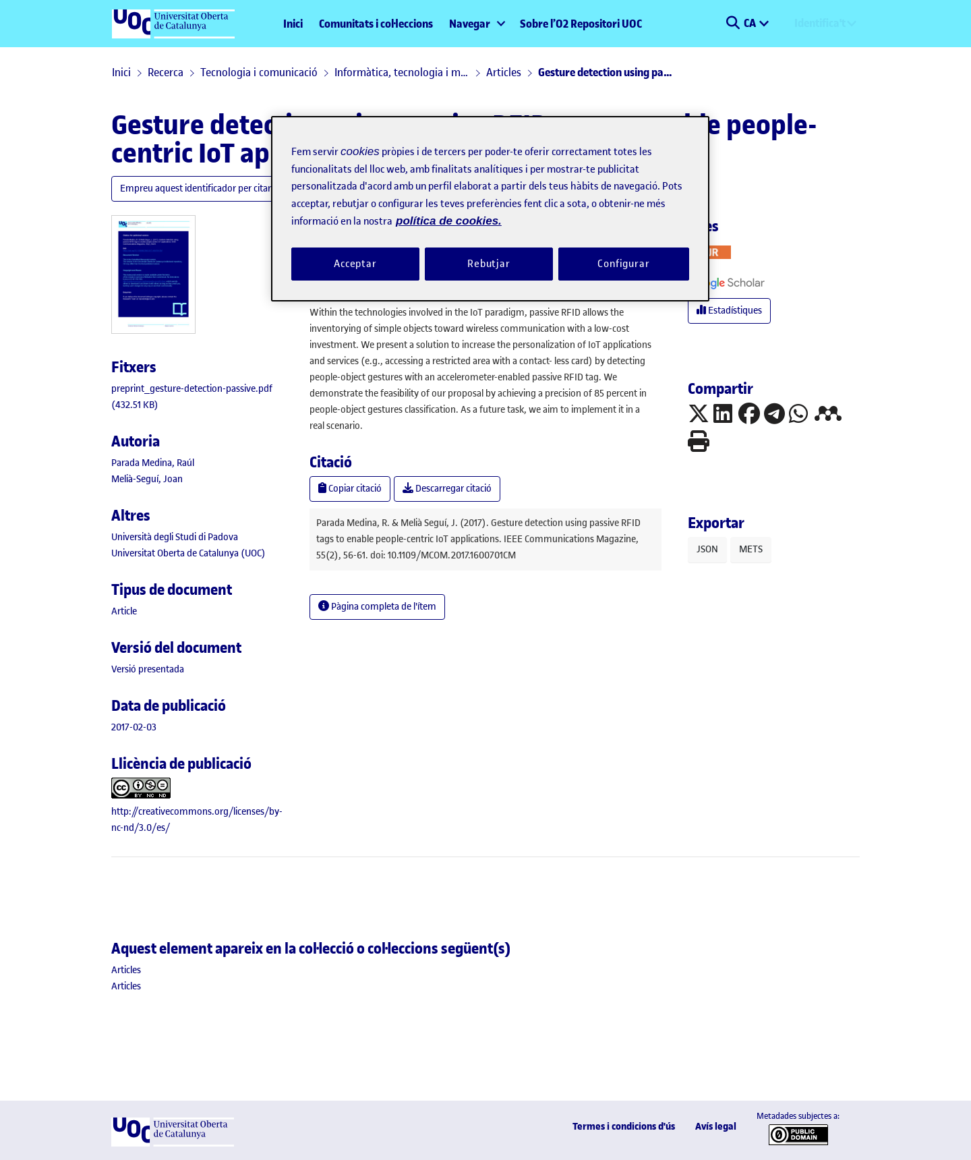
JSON (707, 549)
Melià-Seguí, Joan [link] (147, 479)
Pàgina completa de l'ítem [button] (377, 606)
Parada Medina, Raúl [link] (152, 463)
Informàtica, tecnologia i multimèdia (401, 72)
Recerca (165, 72)
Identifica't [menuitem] (820, 23)
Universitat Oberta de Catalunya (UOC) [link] (188, 553)
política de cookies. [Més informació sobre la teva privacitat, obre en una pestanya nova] (449, 220)
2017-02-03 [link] (133, 727)
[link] (124, 611)
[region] (490, 208)
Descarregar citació (447, 488)
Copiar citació (350, 488)
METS (751, 549)
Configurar (623, 263)
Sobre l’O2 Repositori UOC (581, 23)
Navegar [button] (469, 23)
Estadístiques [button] (729, 310)
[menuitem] (476, 23)
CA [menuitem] (751, 23)
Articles (503, 72)
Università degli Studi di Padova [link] (174, 537)
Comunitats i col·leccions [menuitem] (376, 23)
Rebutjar (488, 263)
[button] (732, 24)
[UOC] (172, 1143)
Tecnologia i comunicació (259, 72)
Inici (293, 23)
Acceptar (355, 263)
